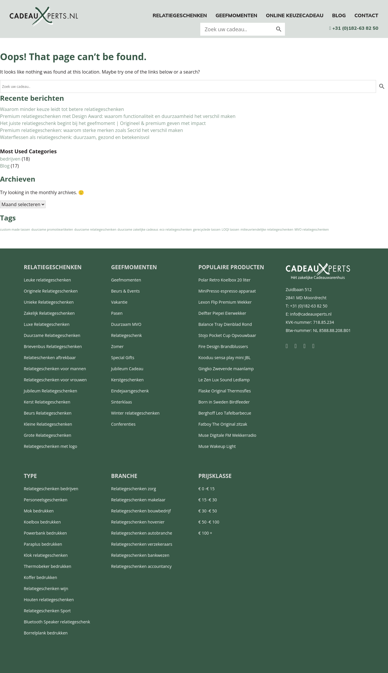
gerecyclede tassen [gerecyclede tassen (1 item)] (206, 229)
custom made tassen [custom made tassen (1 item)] (15, 229)
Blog (339, 15)
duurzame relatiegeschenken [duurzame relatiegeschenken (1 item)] (95, 229)
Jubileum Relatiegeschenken (50, 391)
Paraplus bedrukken (43, 544)
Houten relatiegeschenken (49, 599)
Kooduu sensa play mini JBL (224, 357)
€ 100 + (205, 533)
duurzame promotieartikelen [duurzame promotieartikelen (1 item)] (52, 229)
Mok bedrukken (38, 511)
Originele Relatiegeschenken (51, 291)
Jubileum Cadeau (127, 368)
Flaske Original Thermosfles (224, 391)
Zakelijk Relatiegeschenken (49, 313)
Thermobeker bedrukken (47, 566)
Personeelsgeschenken (45, 499)
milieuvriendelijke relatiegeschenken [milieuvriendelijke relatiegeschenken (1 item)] (267, 229)
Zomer (117, 346)
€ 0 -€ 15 (206, 488)
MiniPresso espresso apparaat (227, 291)
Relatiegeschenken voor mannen (55, 368)
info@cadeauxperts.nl (311, 314)
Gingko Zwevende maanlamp (226, 368)
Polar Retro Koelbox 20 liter (224, 280)
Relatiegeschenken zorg (133, 488)
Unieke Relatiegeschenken (49, 302)
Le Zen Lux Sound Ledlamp (224, 379)
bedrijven (10, 159)
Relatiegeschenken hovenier (137, 522)
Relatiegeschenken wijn (46, 588)
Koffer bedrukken (40, 577)
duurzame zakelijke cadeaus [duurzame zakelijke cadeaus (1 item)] (138, 229)
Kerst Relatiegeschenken (47, 402)
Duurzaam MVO (126, 324)
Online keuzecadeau (294, 15)
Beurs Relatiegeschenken (47, 413)
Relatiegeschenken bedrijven (51, 488)
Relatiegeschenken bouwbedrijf (140, 511)
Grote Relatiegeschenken (47, 435)
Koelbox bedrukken (42, 522)
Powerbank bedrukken (45, 533)
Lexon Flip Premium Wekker (224, 302)
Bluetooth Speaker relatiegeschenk (57, 622)
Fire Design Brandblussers (223, 346)
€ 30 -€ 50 (207, 511)
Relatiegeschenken (180, 15)
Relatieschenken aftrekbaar (50, 357)
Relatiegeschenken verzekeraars (141, 544)
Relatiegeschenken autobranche (141, 533)
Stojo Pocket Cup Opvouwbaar (227, 335)
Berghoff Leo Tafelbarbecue (224, 413)
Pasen (116, 313)
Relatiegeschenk (126, 335)
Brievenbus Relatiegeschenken (53, 346)
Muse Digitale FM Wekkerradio (227, 435)
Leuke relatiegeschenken (47, 280)
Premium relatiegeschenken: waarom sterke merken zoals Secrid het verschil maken (91, 130)
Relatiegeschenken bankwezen (140, 555)
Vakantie (119, 302)
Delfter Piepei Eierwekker (222, 313)
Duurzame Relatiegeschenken (52, 335)
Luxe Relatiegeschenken (46, 324)
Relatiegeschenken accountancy (141, 566)
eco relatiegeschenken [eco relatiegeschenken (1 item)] (175, 229)
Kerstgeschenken (127, 379)
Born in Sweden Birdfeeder (224, 402)
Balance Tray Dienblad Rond (225, 324)
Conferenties (123, 424)
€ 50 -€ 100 (208, 522)
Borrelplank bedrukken (45, 633)
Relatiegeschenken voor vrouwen (55, 379)
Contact (366, 15)
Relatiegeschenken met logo (50, 446)
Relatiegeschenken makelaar (138, 499)
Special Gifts (122, 357)
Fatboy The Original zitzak (222, 424)
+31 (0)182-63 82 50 (353, 28)
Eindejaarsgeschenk (130, 391)
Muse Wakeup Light (217, 446)
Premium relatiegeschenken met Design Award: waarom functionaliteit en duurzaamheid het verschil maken (117, 116)
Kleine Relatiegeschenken (48, 424)
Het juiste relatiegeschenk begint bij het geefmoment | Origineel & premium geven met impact (103, 123)
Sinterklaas (121, 402)
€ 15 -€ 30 (207, 499)
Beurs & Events (125, 291)
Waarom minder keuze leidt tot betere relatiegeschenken (62, 109)
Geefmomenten (236, 15)
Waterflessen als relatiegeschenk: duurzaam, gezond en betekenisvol (74, 137)
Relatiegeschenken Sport (47, 610)
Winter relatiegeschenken (135, 413)
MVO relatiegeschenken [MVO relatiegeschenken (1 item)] (312, 229)
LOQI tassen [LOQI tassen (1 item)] (230, 229)
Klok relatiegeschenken (45, 555)
